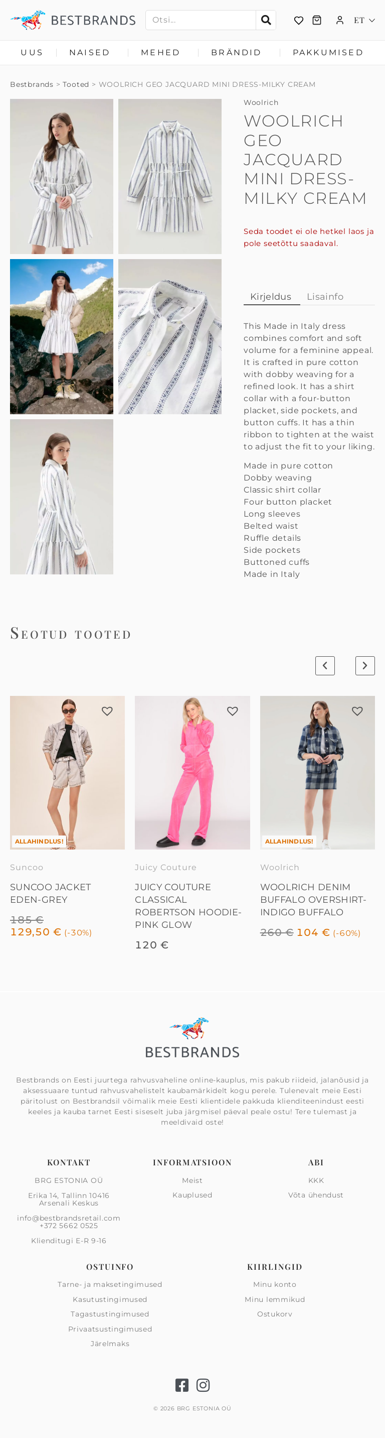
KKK (316, 1181)
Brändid (239, 53)
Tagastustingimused (110, 1314)
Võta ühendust (316, 1195)
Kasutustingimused (110, 1299)
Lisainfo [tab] (325, 296)
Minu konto (275, 1285)
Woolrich (261, 102)
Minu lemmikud (275, 1299)
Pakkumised (328, 52)
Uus (32, 52)
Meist (192, 1181)
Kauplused (192, 1195)
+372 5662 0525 (69, 1225)
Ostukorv (275, 1314)
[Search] (266, 20)
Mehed (163, 53)
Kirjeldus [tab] (270, 296)
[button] (107, 710)
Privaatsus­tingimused (110, 1329)
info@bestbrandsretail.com (69, 1218)
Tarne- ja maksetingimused (110, 1285)
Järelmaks (110, 1343)
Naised (92, 53)
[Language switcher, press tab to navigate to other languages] (364, 20)
